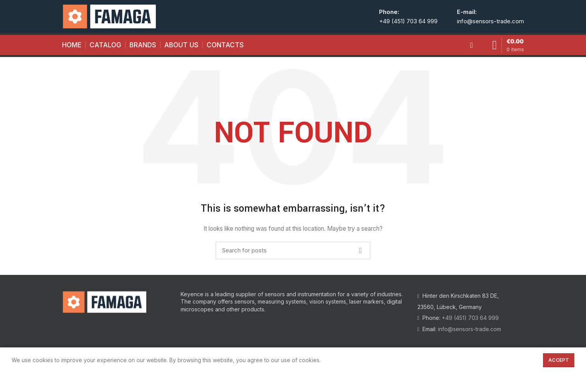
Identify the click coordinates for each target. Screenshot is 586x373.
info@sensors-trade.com (490, 21)
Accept (558, 360)
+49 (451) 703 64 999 (408, 21)
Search (360, 250)
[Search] (293, 250)
